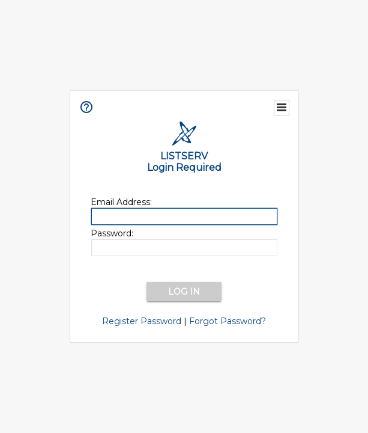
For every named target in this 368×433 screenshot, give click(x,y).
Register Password (141, 321)
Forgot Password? (227, 321)
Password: (112, 233)
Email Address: (121, 202)
